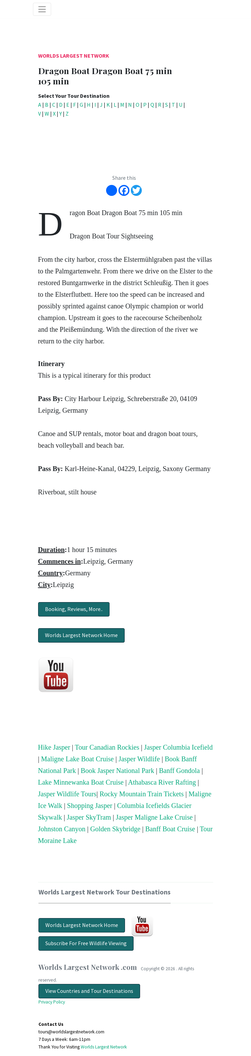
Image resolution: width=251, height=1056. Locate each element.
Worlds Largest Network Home (81, 635)
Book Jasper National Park (117, 770)
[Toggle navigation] (42, 9)
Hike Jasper (54, 747)
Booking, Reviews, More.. (74, 609)
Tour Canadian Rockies (107, 747)
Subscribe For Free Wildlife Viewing (86, 943)
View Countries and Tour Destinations (89, 990)
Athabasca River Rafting (162, 782)
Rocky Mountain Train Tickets (142, 794)
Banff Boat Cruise (170, 829)
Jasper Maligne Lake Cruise (154, 817)
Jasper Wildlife (139, 759)
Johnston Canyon (61, 829)
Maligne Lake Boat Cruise (77, 759)
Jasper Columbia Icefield (178, 747)
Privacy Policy (51, 1002)
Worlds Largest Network (73, 55)
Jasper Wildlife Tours (67, 794)
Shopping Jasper (89, 805)
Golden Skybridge (115, 829)
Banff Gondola (179, 770)
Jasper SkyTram (89, 817)
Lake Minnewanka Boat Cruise (81, 782)
